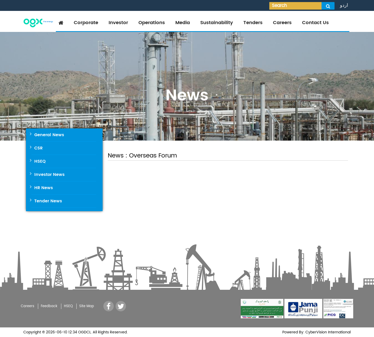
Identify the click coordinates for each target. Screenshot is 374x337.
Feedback (49, 306)
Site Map (86, 306)
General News (49, 135)
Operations (151, 22)
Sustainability (216, 22)
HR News (43, 187)
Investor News (49, 174)
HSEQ (40, 161)
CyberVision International (327, 332)
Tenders (253, 22)
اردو (344, 5)
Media (182, 22)
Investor (118, 22)
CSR (38, 148)
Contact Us (315, 22)
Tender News (48, 201)
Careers (282, 22)
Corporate (86, 22)
